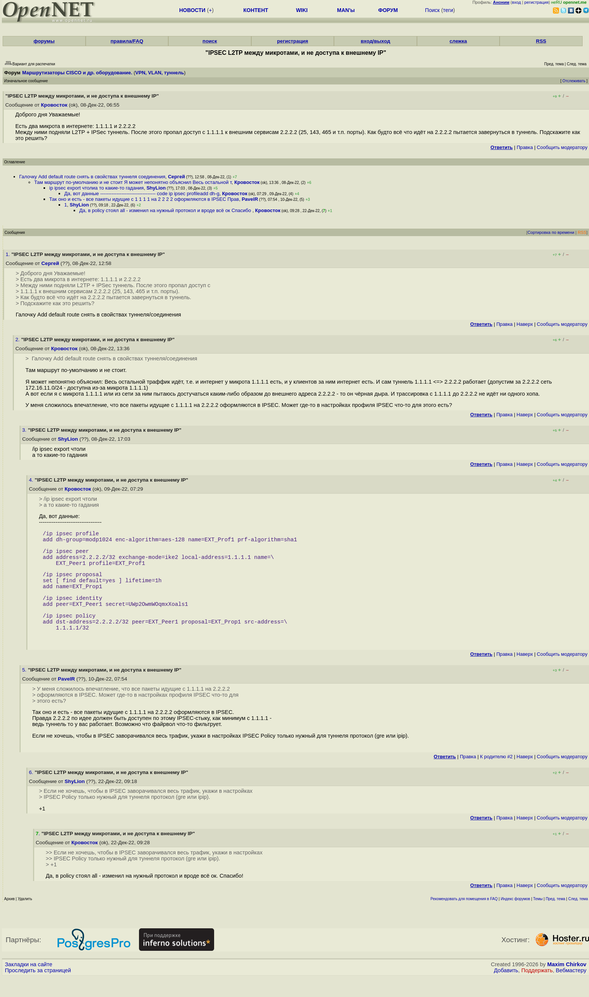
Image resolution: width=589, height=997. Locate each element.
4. (32, 480)
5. (25, 689)
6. (32, 792)
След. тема (578, 918)
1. (8, 254)
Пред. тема (555, 918)
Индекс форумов (515, 918)
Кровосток (54, 105)
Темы (537, 918)
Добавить (506, 990)
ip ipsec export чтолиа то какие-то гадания (96, 188)
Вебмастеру (571, 990)
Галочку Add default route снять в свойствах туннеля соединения (92, 176)
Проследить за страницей (38, 990)
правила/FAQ (126, 41)
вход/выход (375, 41)
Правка (525, 147)
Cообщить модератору (562, 147)
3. (25, 430)
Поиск (432, 10)
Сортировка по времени (550, 232)
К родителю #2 (496, 776)
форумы (43, 41)
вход (516, 2)
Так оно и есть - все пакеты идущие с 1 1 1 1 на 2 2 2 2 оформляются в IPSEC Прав (144, 199)
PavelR (250, 199)
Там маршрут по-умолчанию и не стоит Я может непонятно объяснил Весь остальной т (133, 182)
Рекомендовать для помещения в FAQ (464, 918)
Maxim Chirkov (566, 984)
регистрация (536, 2)
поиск (209, 41)
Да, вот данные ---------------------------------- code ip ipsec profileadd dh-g (141, 193)
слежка (458, 41)
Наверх (525, 324)
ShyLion (156, 188)
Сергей (176, 176)
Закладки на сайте (28, 984)
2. (18, 339)
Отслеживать (573, 81)
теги (448, 10)
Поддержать (537, 990)
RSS (541, 41)
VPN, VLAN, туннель (159, 72)
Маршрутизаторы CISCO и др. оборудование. (77, 72)
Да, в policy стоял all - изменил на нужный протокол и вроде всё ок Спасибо (165, 210)
